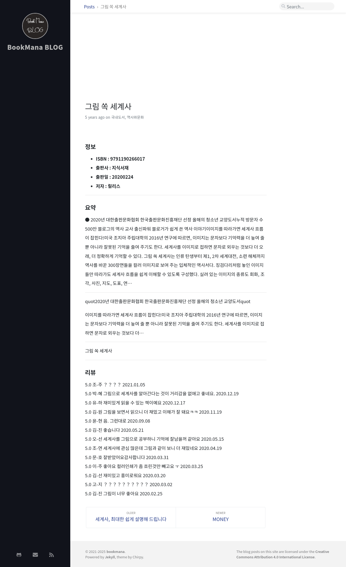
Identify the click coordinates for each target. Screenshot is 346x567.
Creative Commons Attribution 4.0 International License (282, 554)
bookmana (116, 551)
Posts (90, 6)
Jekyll (110, 556)
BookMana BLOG (35, 47)
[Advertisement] (35, 141)
